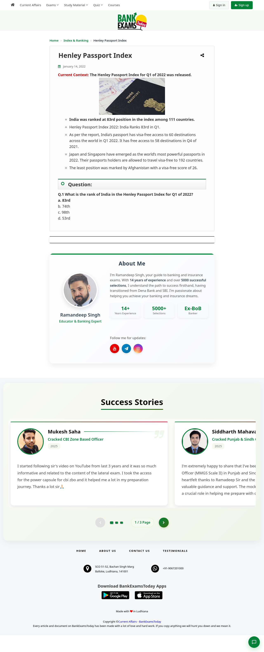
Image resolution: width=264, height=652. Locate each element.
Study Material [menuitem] (74, 5)
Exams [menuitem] (51, 5)
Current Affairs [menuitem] (30, 5)
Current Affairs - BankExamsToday (139, 638)
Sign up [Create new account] (242, 5)
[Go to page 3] (121, 539)
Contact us (139, 567)
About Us (107, 567)
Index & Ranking (76, 40)
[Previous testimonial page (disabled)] (100, 539)
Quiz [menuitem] (96, 5)
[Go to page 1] (111, 539)
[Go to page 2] (116, 539)
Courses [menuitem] (114, 5)
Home (54, 40)
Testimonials (175, 567)
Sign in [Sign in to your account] (219, 5)
